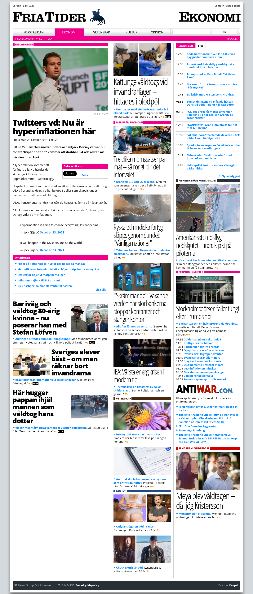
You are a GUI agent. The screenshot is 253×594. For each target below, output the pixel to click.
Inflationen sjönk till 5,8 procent (38, 280)
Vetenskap (101, 32)
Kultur (131, 32)
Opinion (157, 32)
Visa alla (100, 289)
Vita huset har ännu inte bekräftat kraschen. (208, 260)
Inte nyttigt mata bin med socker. (138, 434)
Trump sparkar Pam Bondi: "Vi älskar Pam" (211, 75)
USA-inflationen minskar (200, 368)
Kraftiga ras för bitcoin (198, 343)
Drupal (233, 585)
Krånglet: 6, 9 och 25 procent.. (135, 182)
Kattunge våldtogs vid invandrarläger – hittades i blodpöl (140, 91)
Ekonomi (69, 32)
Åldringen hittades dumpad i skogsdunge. (43, 339)
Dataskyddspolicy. (88, 585)
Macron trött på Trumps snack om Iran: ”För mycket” (213, 86)
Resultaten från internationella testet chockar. (46, 380)
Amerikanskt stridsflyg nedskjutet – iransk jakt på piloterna (210, 65)
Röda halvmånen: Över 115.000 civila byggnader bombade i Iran (211, 55)
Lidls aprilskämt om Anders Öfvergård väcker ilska (212, 167)
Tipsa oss (232, 38)
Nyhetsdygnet (231, 176)
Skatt (51, 38)
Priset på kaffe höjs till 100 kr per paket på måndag (51, 264)
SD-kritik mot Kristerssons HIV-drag (210, 94)
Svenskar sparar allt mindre (202, 357)
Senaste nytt (187, 45)
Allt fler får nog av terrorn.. (134, 326)
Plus (200, 45)
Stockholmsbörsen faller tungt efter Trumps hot (207, 312)
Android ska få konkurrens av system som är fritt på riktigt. (139, 481)
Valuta (40, 38)
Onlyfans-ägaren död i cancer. (135, 526)
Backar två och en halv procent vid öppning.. (208, 323)
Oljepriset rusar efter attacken (204, 350)
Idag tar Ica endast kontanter (203, 361)
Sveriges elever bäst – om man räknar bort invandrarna (75, 362)
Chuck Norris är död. (130, 567)
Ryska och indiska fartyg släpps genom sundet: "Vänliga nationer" (138, 235)
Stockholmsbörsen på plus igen (204, 372)
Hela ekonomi (24, 38)
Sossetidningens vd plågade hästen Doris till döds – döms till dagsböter (210, 103)
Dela (85, 175)
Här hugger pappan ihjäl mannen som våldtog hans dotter (33, 406)
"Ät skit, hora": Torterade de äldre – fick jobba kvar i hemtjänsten (213, 136)
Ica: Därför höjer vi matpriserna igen (41, 275)
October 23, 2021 (52, 232)
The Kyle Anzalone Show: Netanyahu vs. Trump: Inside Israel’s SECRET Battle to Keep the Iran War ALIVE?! (208, 438)
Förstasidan (34, 32)
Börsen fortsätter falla (198, 376)
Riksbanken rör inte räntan (202, 346)
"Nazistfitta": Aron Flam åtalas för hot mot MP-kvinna (212, 126)
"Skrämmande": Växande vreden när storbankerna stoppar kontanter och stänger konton (140, 307)
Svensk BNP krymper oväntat (203, 354)
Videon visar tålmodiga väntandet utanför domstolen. (51, 427)
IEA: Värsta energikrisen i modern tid (138, 375)
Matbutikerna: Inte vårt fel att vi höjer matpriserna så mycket (58, 269)
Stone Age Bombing (192, 430)
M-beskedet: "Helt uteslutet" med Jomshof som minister (209, 156)
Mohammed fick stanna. (195, 513)
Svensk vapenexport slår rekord (205, 379)
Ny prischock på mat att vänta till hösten (44, 286)
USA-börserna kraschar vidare (203, 365)
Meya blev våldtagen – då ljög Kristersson (205, 500)
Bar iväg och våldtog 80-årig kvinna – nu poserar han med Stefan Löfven (40, 317)
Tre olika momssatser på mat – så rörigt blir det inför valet (139, 166)
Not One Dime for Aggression (198, 426)
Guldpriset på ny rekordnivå (202, 339)
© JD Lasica (101, 114)
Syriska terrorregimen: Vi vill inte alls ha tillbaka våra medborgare (213, 146)
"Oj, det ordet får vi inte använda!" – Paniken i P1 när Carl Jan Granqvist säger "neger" (211, 115)
